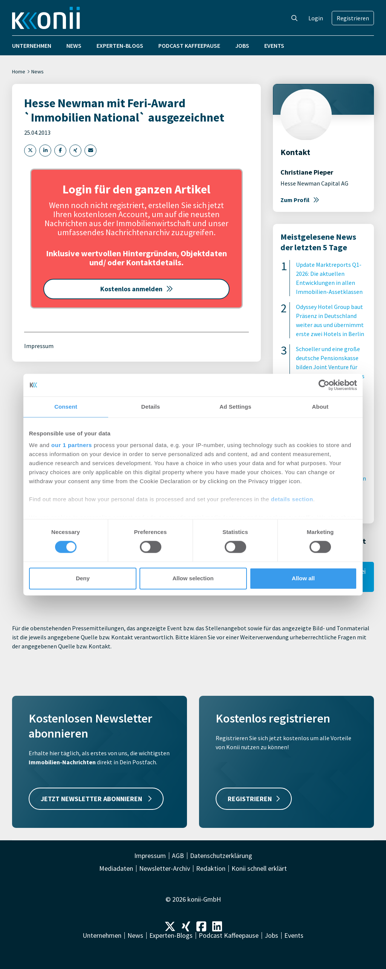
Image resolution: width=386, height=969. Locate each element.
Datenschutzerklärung (221, 855)
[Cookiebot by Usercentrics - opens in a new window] (324, 385)
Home (18, 71)
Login (315, 18)
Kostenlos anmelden (136, 288)
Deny (83, 578)
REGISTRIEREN (254, 798)
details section (292, 499)
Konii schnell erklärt (259, 868)
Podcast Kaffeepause (189, 45)
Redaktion (210, 868)
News (73, 45)
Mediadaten (116, 868)
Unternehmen (31, 45)
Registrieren (353, 18)
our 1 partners (71, 445)
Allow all (303, 578)
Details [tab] (150, 406)
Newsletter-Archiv (164, 868)
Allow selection (192, 578)
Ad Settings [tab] (235, 406)
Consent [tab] (65, 406)
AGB (178, 855)
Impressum (39, 346)
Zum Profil (299, 200)
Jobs (242, 45)
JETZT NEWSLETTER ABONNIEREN (96, 798)
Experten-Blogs (119, 45)
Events (274, 45)
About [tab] (320, 406)
